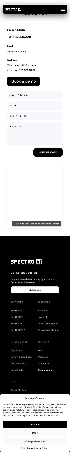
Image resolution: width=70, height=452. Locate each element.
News (40, 350)
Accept (35, 424)
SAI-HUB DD (17, 310)
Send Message (48, 152)
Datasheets (17, 370)
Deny (35, 432)
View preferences (35, 441)
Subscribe (35, 290)
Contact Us (43, 363)
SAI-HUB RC (17, 317)
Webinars (42, 357)
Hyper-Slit (42, 317)
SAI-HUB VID (17, 323)
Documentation (19, 363)
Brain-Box (42, 310)
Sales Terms (27, 448)
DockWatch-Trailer (47, 323)
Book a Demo (44, 370)
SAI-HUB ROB (18, 330)
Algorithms (16, 350)
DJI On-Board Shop (21, 357)
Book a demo (23, 81)
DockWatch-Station (48, 330)
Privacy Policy (40, 448)
